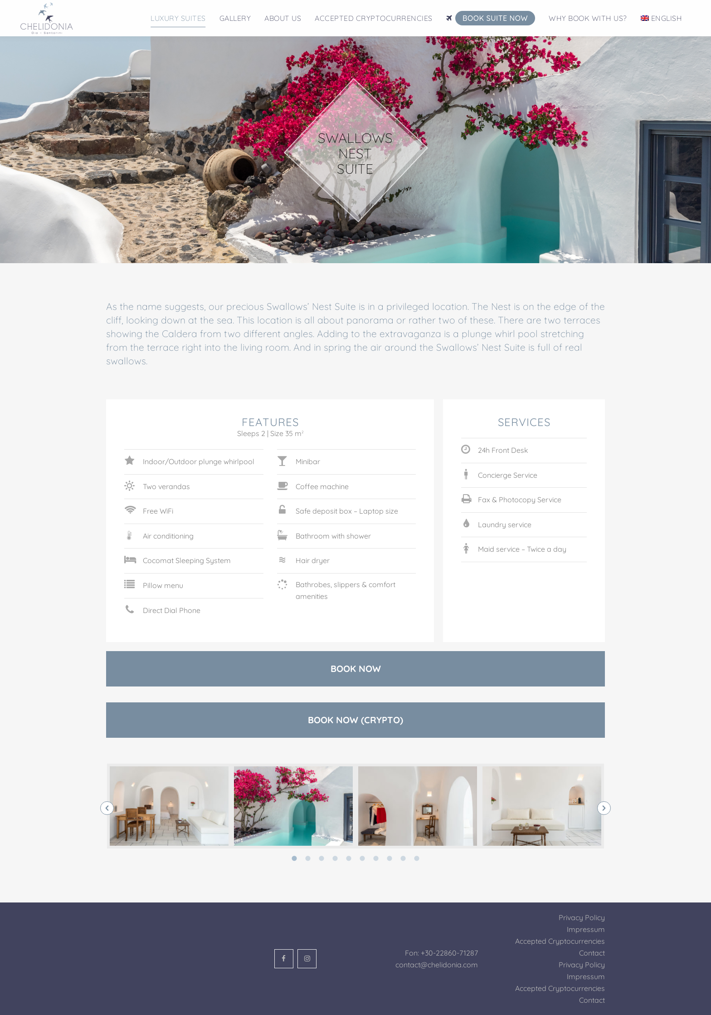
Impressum (586, 929)
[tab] (294, 857)
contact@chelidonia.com (436, 964)
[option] (169, 806)
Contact (592, 952)
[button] (107, 808)
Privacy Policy (582, 917)
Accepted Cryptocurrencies (560, 941)
